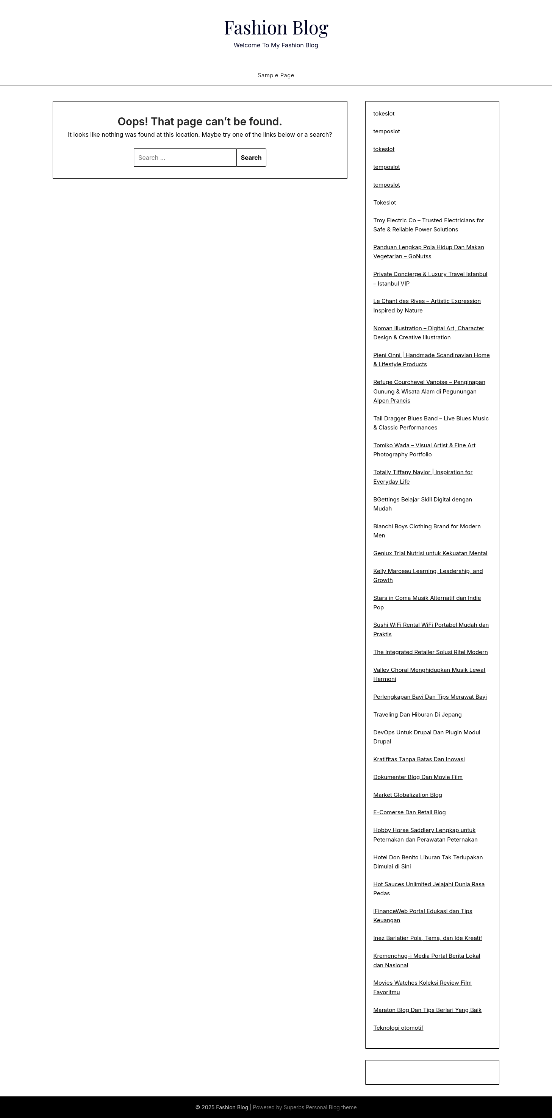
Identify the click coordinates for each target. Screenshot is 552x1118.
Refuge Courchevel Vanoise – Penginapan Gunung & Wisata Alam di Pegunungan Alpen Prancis (429, 391)
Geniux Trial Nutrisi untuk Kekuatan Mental (430, 553)
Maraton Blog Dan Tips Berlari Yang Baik (427, 1009)
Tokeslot (384, 202)
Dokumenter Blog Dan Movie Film (418, 777)
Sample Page (276, 75)
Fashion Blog (276, 27)
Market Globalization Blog (407, 794)
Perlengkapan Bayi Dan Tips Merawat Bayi (430, 696)
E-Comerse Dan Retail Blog (409, 812)
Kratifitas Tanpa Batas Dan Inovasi (418, 759)
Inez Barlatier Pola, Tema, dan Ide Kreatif (427, 938)
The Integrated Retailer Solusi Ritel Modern (430, 652)
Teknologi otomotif (398, 1027)
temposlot (386, 131)
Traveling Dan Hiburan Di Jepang (417, 714)
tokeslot (383, 113)
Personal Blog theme (331, 1107)
